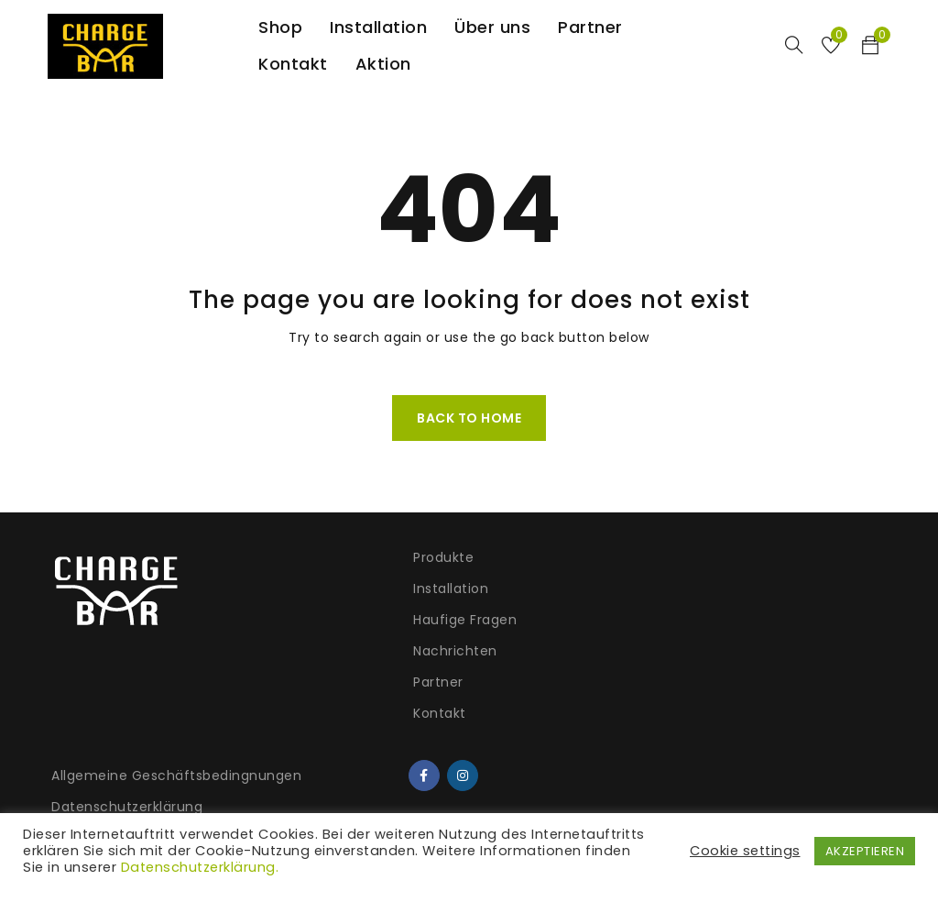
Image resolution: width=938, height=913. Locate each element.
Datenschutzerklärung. (200, 867)
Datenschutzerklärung (553, 609)
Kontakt (289, 713)
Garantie (508, 722)
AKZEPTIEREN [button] (865, 851)
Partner (288, 682)
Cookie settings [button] (745, 850)
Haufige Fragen (314, 619)
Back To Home (469, 418)
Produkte (293, 557)
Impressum (516, 691)
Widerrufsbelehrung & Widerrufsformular (552, 650)
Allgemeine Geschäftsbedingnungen (563, 567)
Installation (300, 588)
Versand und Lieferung (555, 753)
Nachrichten (305, 651)
